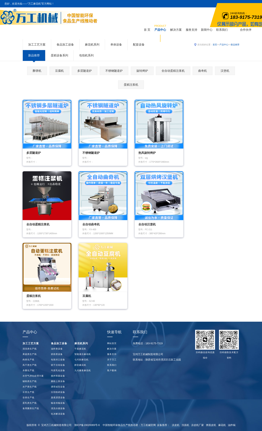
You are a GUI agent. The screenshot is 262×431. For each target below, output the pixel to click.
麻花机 (222, 425)
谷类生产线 (28, 397)
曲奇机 (202, 70)
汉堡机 (225, 70)
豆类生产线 (28, 392)
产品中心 (160, 27)
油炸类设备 (57, 349)
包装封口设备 (58, 359)
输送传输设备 (58, 403)
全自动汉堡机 (147, 224)
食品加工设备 (65, 44)
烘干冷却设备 (58, 365)
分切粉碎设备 (58, 392)
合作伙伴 (245, 29)
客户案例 (112, 370)
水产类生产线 (30, 386)
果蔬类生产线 (30, 354)
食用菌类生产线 (31, 408)
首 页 (147, 29)
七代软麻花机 (81, 359)
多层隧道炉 (84, 70)
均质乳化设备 (58, 370)
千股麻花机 (80, 349)
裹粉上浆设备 (58, 381)
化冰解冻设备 (58, 414)
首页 (215, 44)
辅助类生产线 (30, 381)
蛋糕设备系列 (59, 55)
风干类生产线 (30, 365)
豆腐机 (59, 70)
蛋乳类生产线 (30, 403)
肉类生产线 (28, 359)
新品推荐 (34, 55)
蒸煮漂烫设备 (58, 397)
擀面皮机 (211, 425)
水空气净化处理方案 (33, 376)
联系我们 (222, 29)
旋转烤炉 (142, 70)
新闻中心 (206, 29)
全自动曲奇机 (91, 224)
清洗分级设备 (58, 408)
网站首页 (112, 343)
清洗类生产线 (30, 349)
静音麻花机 (80, 365)
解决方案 (176, 29)
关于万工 (112, 359)
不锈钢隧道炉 (114, 70)
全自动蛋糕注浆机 (173, 70)
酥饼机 (37, 70)
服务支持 (191, 29)
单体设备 (116, 44)
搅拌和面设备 (58, 376)
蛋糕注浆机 (131, 84)
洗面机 (185, 425)
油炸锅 (231, 425)
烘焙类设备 (57, 354)
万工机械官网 (148, 425)
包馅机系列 (86, 55)
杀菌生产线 (28, 370)
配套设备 (139, 44)
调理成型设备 (58, 386)
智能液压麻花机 (82, 354)
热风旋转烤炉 (147, 152)
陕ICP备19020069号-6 (87, 425)
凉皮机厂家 (197, 425)
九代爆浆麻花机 (82, 370)
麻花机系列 (92, 44)
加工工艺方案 (37, 44)
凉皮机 (175, 425)
